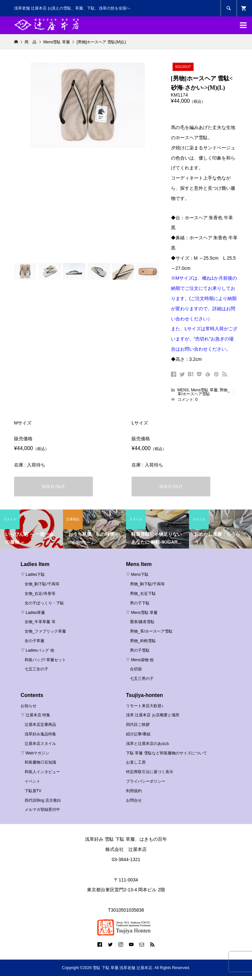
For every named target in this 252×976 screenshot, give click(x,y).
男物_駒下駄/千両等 (147, 584)
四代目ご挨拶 (138, 724)
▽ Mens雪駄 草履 (142, 612)
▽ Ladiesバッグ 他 (37, 650)
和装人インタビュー (42, 772)
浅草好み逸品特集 (40, 734)
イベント (32, 781)
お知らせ (28, 706)
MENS (183, 390)
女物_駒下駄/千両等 (42, 584)
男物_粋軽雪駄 (143, 641)
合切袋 (136, 669)
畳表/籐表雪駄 (142, 621)
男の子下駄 (140, 603)
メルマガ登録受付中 (42, 809)
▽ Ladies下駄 (33, 574)
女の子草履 (34, 641)
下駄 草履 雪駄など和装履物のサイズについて (166, 753)
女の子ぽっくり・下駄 (44, 603)
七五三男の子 (142, 678)
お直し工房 (136, 762)
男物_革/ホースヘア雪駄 (204, 392)
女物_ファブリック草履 (45, 631)
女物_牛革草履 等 (40, 621)
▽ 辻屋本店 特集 (36, 715)
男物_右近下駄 (143, 593)
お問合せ (134, 800)
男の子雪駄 (140, 650)
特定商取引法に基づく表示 (149, 772)
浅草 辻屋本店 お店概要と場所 (152, 715)
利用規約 (134, 791)
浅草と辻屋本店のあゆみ (147, 743)
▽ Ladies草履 (33, 612)
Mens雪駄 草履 (204, 390)
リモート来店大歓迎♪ (144, 706)
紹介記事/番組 (138, 734)
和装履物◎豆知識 (40, 762)
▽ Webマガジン (35, 753)
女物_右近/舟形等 (40, 593)
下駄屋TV (33, 791)
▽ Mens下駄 (137, 574)
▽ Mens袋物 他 (140, 660)
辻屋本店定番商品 (40, 724)
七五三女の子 (36, 669)
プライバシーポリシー (145, 781)
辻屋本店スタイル (40, 743)
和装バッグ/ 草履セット (45, 660)
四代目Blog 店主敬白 (43, 800)
